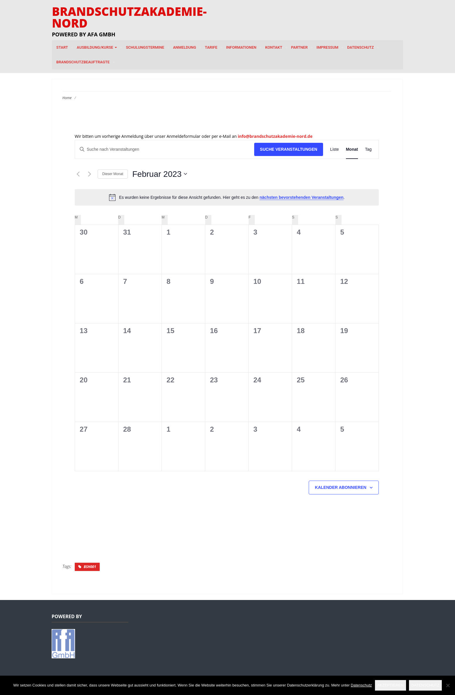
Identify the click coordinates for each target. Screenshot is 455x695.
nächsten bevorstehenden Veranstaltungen (301, 197)
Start (62, 47)
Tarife (211, 47)
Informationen (241, 47)
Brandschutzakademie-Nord (129, 17)
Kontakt (273, 47)
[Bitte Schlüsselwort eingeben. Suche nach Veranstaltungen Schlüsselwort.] (164, 149)
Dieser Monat (112, 174)
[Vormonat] (78, 173)
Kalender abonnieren (340, 487)
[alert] (227, 197)
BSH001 (90, 566)
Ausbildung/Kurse (97, 47)
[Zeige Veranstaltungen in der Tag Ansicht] (368, 149)
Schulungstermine (145, 47)
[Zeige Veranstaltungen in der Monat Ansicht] (352, 149)
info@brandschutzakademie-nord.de (275, 136)
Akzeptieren (390, 685)
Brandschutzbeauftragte (83, 62)
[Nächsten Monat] (89, 173)
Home (67, 97)
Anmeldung (184, 47)
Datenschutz (360, 47)
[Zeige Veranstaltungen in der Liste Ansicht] (334, 149)
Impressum (327, 47)
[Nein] (448, 685)
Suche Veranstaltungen (289, 149)
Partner (299, 47)
